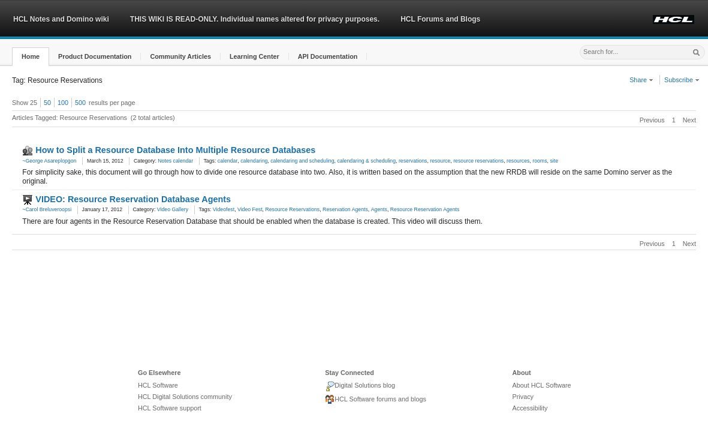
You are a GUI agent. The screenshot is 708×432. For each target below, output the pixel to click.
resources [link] (518, 161)
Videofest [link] (223, 209)
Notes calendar (175, 161)
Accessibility (530, 408)
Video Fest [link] (250, 209)
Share (641, 79)
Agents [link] (379, 209)
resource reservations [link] (478, 161)
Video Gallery (172, 209)
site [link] (554, 161)
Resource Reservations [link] (292, 209)
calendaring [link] (253, 161)
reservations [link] (413, 161)
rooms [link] (539, 161)
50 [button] (47, 102)
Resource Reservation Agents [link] (425, 209)
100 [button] (63, 102)
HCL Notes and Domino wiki (61, 19)
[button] (30, 56)
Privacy (523, 396)
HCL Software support (169, 408)
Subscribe (682, 79)
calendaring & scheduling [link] (366, 161)
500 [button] (80, 102)
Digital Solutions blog (360, 386)
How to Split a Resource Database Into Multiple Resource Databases (175, 150)
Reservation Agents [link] (345, 209)
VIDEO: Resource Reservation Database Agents (133, 199)
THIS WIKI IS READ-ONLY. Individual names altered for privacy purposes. (254, 19)
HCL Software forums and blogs (375, 399)
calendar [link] (228, 161)
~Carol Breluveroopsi (46, 209)
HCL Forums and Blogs (440, 19)
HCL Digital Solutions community (185, 396)
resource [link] (440, 161)
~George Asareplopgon (49, 161)
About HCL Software (542, 385)
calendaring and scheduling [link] (302, 161)
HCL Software (158, 385)
